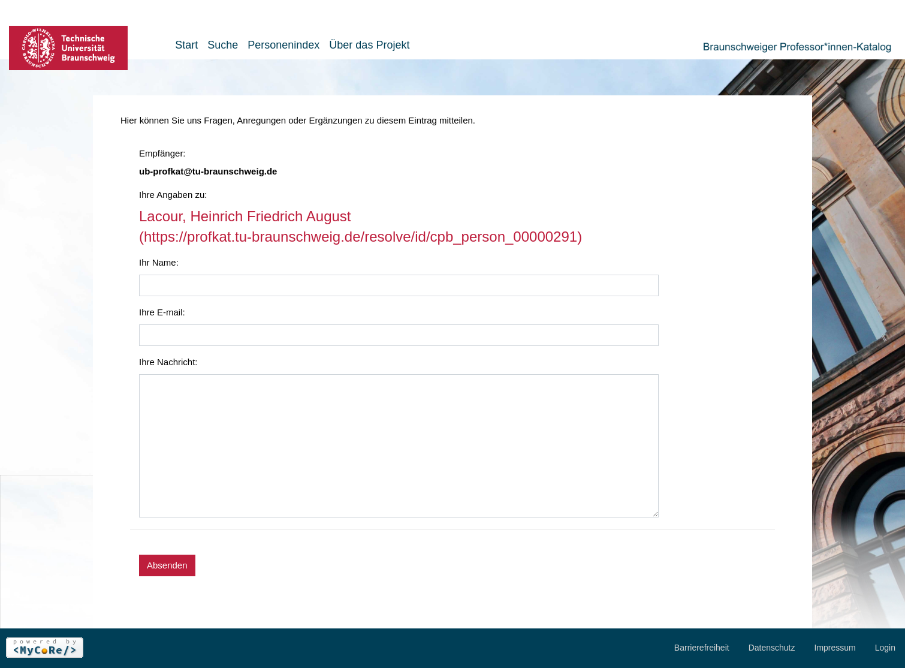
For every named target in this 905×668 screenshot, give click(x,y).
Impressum (835, 647)
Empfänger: (162, 153)
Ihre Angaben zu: (173, 194)
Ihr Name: (159, 262)
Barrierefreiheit (701, 647)
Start (186, 45)
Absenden (167, 565)
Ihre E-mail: (162, 312)
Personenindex (283, 45)
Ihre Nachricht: (168, 362)
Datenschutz (772, 647)
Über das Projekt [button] (369, 45)
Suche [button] (222, 45)
